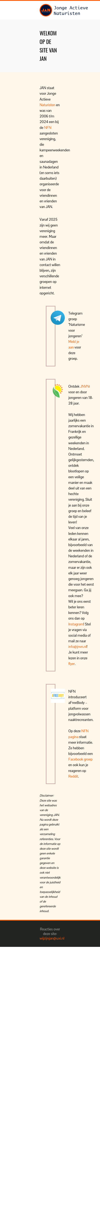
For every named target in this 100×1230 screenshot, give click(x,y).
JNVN (84, 386)
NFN (47, 127)
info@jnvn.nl (77, 646)
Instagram (75, 624)
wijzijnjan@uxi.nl (52, 938)
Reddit (73, 776)
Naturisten (47, 105)
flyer (71, 663)
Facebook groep (80, 759)
